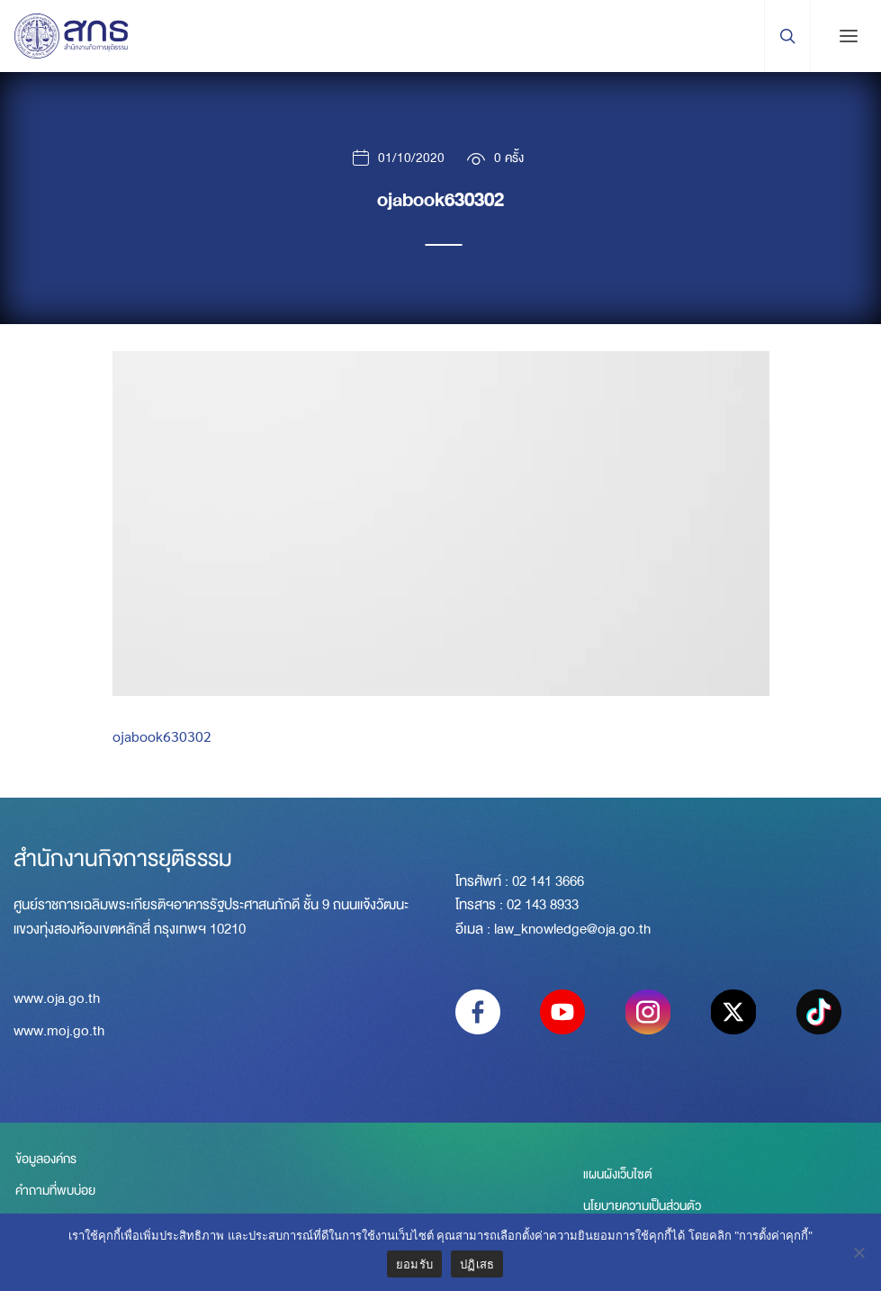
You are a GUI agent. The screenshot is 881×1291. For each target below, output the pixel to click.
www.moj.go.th (58, 1032)
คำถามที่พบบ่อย (53, 1192)
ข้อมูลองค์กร (44, 1160)
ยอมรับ (414, 1264)
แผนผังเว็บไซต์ (617, 1176)
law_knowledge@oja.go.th (572, 929)
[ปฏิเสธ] (859, 1252)
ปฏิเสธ (477, 1264)
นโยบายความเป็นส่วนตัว (642, 1207)
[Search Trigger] (787, 36)
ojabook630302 (161, 736)
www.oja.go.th (56, 999)
